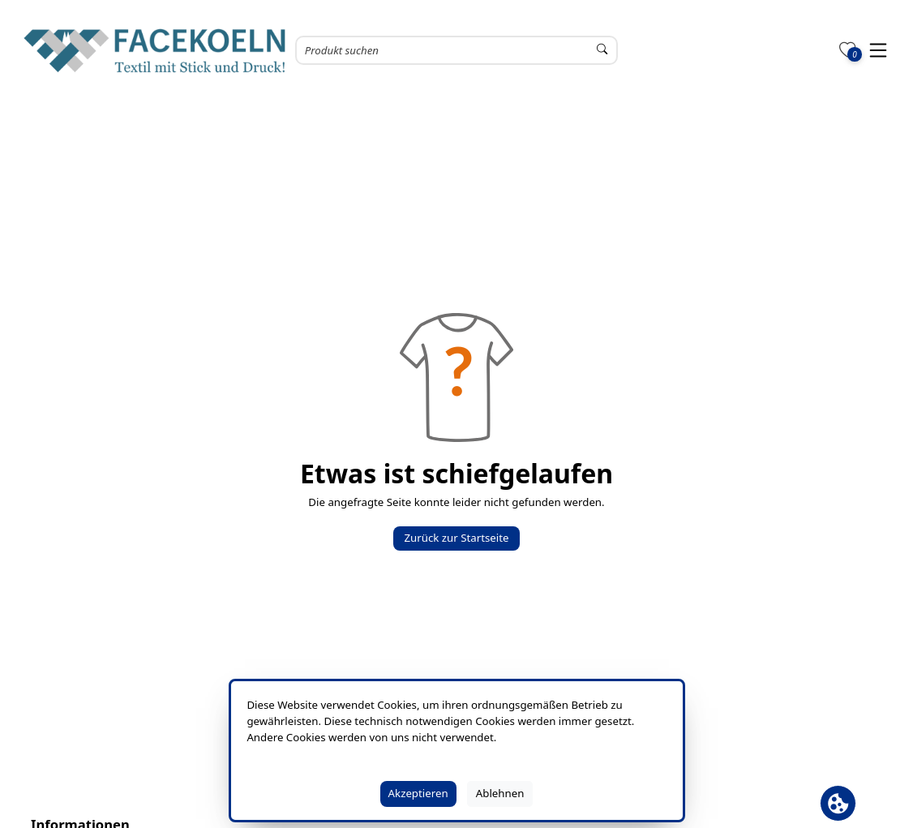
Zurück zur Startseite (456, 537)
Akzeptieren (418, 793)
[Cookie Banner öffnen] (838, 803)
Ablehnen (500, 793)
